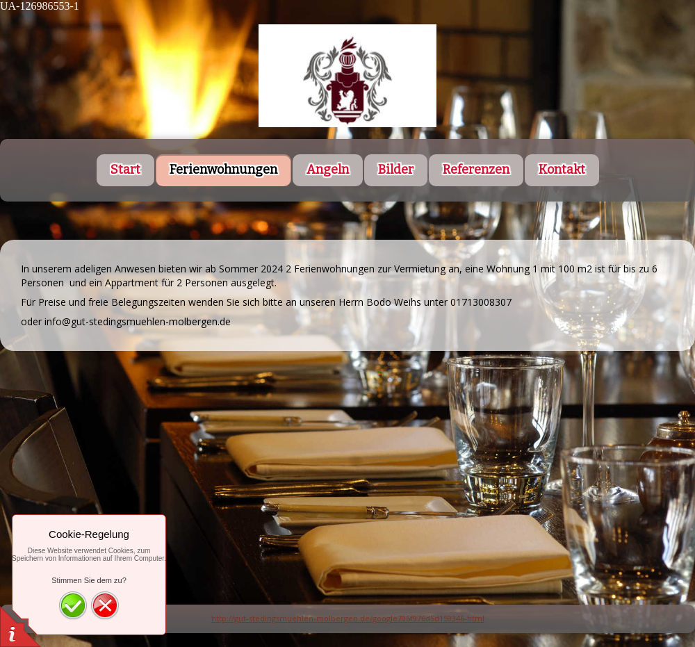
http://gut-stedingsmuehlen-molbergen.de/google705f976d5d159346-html (347, 618)
